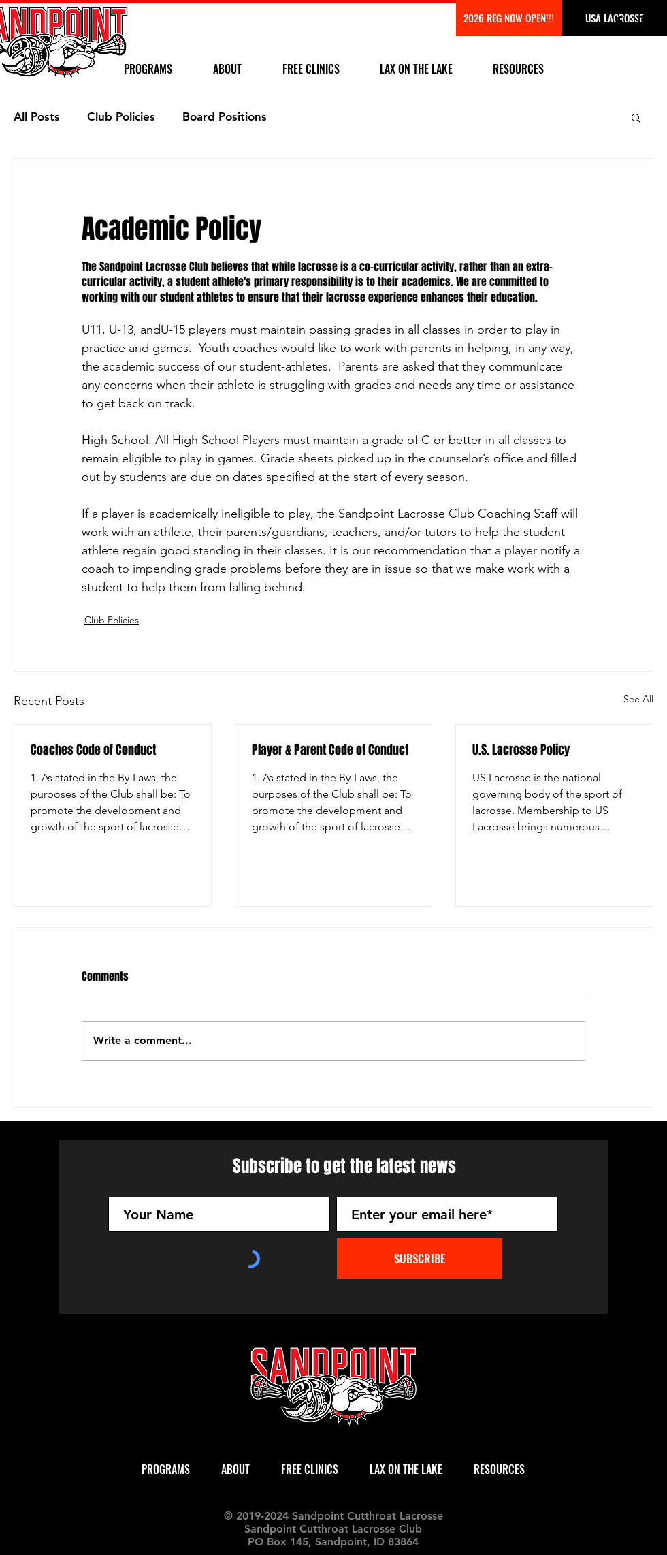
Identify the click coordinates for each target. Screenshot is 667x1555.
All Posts (37, 116)
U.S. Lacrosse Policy (521, 750)
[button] (636, 117)
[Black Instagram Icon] (644, 22)
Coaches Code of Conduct (93, 750)
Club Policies (121, 116)
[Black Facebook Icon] (619, 22)
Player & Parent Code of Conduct (330, 750)
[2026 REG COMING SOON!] (509, 18)
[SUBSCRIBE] (419, 1258)
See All (638, 699)
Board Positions (224, 116)
